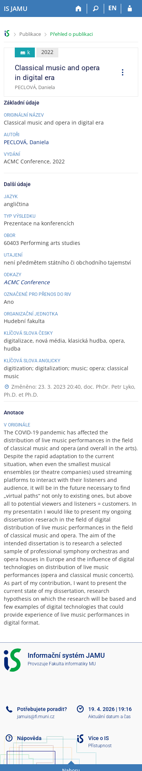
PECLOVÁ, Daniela (26, 142)
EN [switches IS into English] (112, 8)
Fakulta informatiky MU (72, 663)
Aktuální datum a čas (109, 716)
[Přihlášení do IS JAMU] (129, 9)
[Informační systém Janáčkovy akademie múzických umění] (16, 9)
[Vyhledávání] (95, 9)
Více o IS (98, 738)
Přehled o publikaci (71, 34)
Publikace (30, 34)
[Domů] (78, 9)
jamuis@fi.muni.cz (36, 716)
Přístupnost (100, 745)
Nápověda (29, 738)
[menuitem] (120, 73)
